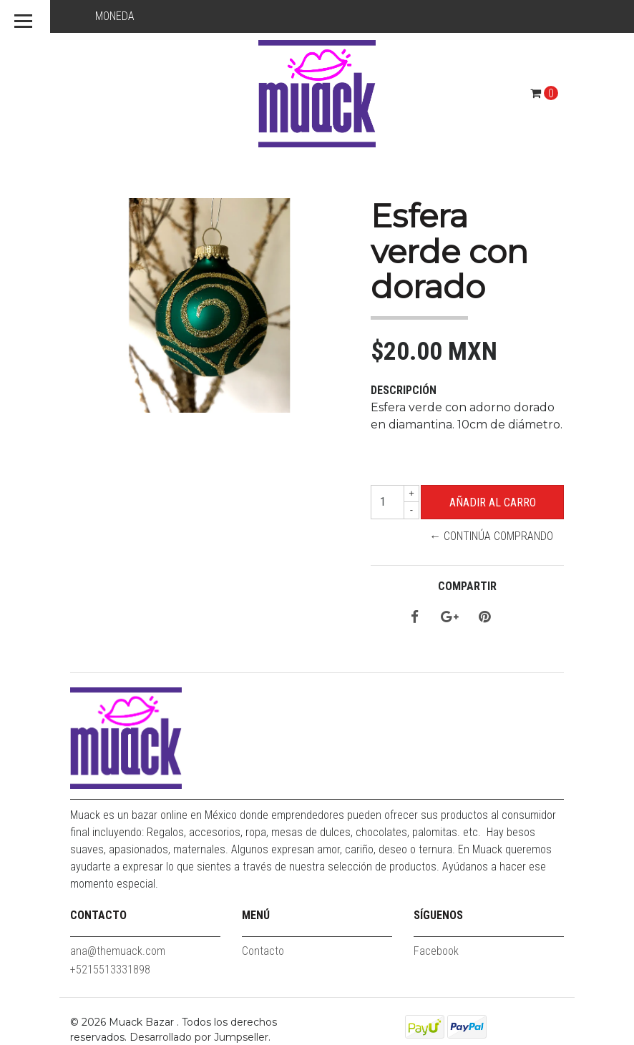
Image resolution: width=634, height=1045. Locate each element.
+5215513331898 (110, 969)
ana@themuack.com (117, 951)
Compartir (467, 586)
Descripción (404, 390)
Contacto (263, 951)
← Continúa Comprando (491, 536)
